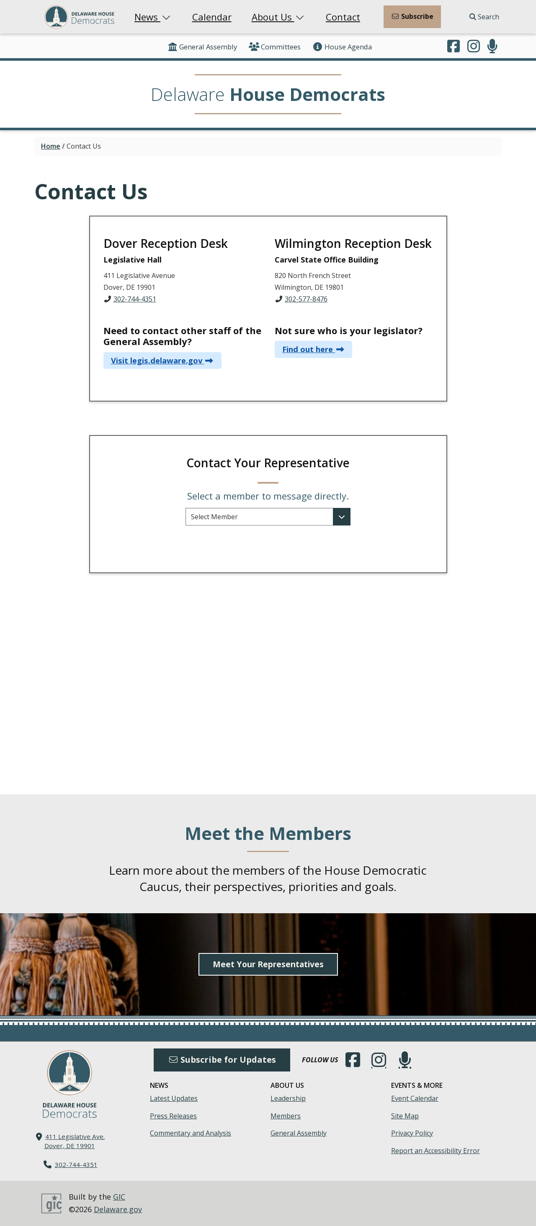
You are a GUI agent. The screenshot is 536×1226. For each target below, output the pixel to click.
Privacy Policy (412, 1133)
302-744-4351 (134, 299)
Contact (343, 16)
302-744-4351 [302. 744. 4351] (76, 1164)
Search (484, 16)
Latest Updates (174, 1098)
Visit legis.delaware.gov (156, 360)
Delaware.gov (118, 1209)
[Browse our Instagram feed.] (474, 47)
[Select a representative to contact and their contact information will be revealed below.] (268, 516)
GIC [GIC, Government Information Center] (119, 1197)
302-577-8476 (306, 299)
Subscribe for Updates (222, 1059)
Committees (275, 47)
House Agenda (342, 47)
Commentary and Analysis (190, 1133)
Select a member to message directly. (268, 495)
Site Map (405, 1115)
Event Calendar (414, 1098)
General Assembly (202, 47)
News (153, 16)
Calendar (212, 16)
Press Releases (173, 1115)
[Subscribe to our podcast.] (492, 47)
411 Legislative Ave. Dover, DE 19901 (74, 1140)
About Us (279, 16)
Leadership (288, 1098)
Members (286, 1115)
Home (50, 146)
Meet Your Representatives (268, 964)
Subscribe (412, 16)
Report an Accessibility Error (435, 1150)
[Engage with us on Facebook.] (453, 47)
